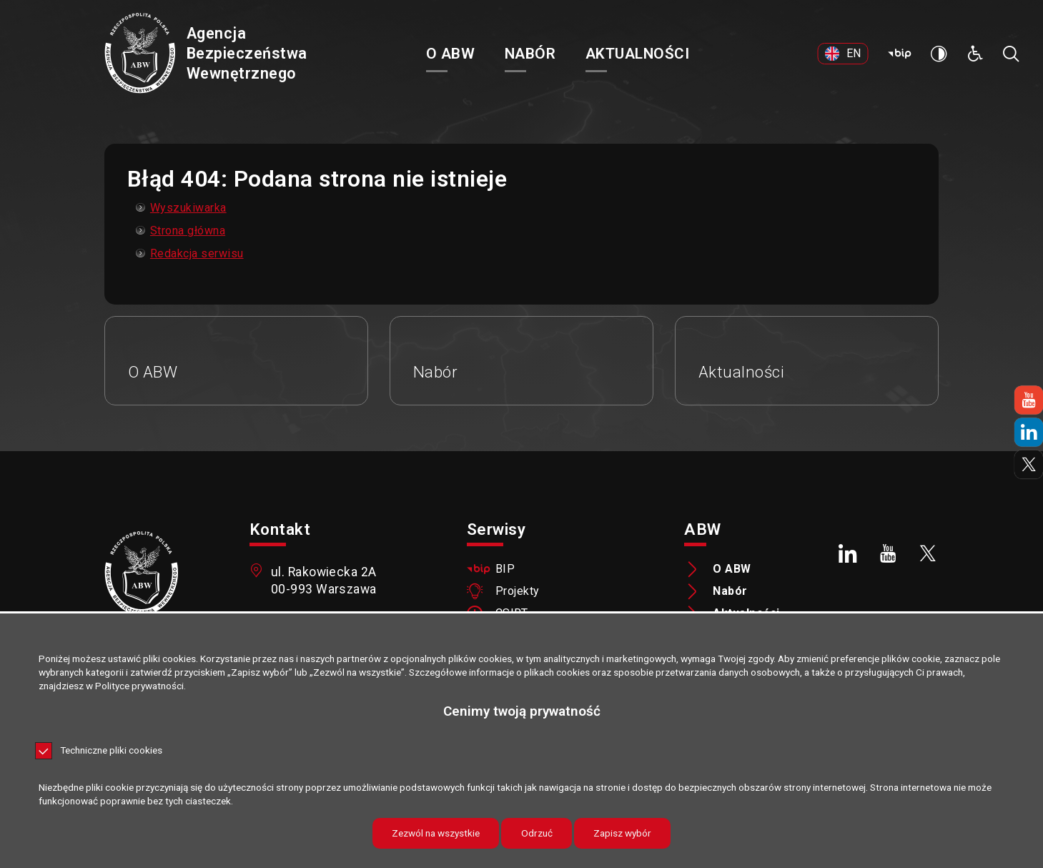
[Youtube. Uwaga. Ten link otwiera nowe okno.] (888, 553)
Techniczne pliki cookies (111, 751)
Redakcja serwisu (197, 253)
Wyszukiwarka (188, 207)
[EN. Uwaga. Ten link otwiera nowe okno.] (843, 53)
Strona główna (187, 230)
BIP (505, 569)
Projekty (517, 591)
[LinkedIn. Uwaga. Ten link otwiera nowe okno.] (848, 553)
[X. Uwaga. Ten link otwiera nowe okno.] (928, 553)
